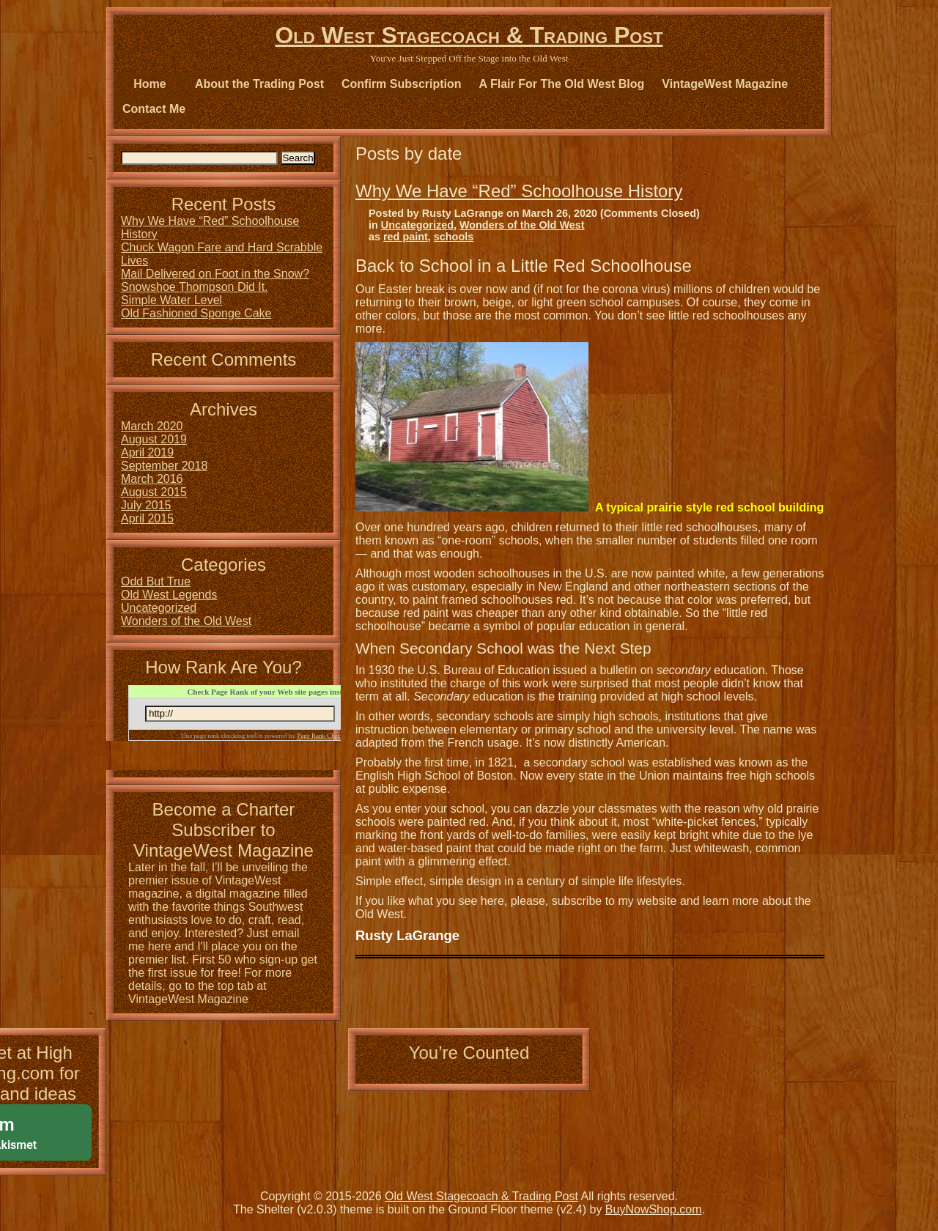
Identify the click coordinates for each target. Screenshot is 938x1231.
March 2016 (152, 479)
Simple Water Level (171, 300)
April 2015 (147, 518)
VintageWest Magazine (725, 84)
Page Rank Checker (323, 735)
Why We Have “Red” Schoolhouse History (518, 191)
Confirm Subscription (401, 84)
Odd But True (156, 581)
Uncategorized (417, 225)
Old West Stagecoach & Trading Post (468, 35)
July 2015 (146, 505)
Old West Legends (169, 594)
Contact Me (153, 109)
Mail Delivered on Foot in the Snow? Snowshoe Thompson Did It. (215, 280)
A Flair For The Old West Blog (562, 84)
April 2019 (147, 452)
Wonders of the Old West (522, 225)
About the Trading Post (259, 84)
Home (149, 84)
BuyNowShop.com (653, 1209)
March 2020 (152, 426)
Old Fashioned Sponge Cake (196, 313)
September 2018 (164, 465)
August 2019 (154, 439)
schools (453, 237)
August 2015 (154, 492)
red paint (405, 237)
